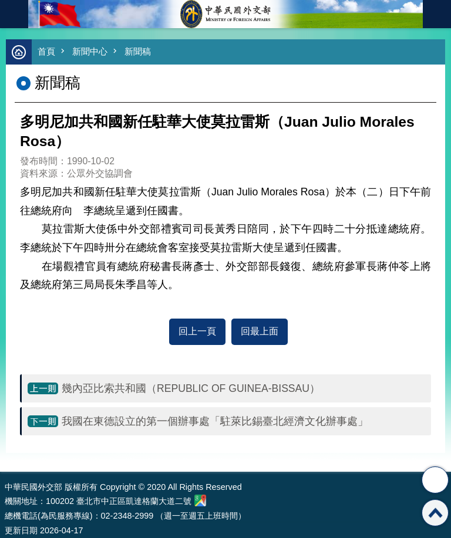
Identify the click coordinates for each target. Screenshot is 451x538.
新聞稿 (137, 51)
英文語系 (437, 14)
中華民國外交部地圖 (200, 500)
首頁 (46, 51)
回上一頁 (197, 331)
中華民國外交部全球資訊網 (225, 14)
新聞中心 (89, 51)
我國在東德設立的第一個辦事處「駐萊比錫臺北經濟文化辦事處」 (215, 421)
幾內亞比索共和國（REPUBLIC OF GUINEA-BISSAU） (191, 388)
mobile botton (14, 14)
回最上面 (259, 331)
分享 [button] (435, 479)
